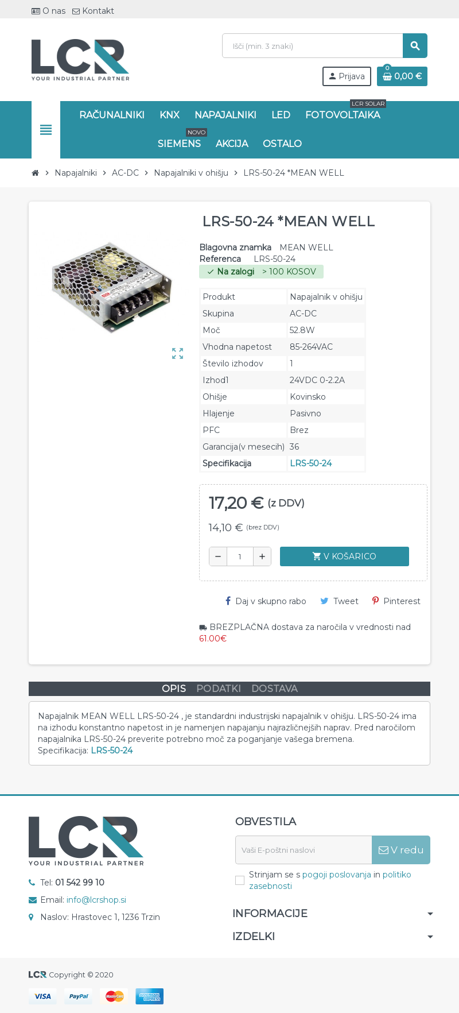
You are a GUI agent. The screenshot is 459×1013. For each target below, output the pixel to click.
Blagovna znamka (235, 247)
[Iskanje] (324, 45)
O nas (48, 11)
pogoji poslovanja (336, 874)
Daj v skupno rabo (265, 601)
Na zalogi (230, 271)
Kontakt (93, 11)
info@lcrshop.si (96, 900)
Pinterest (396, 601)
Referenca (220, 259)
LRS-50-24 (311, 463)
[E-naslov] (303, 850)
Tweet (339, 601)
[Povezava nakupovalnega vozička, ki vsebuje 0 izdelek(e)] (402, 76)
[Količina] (240, 556)
